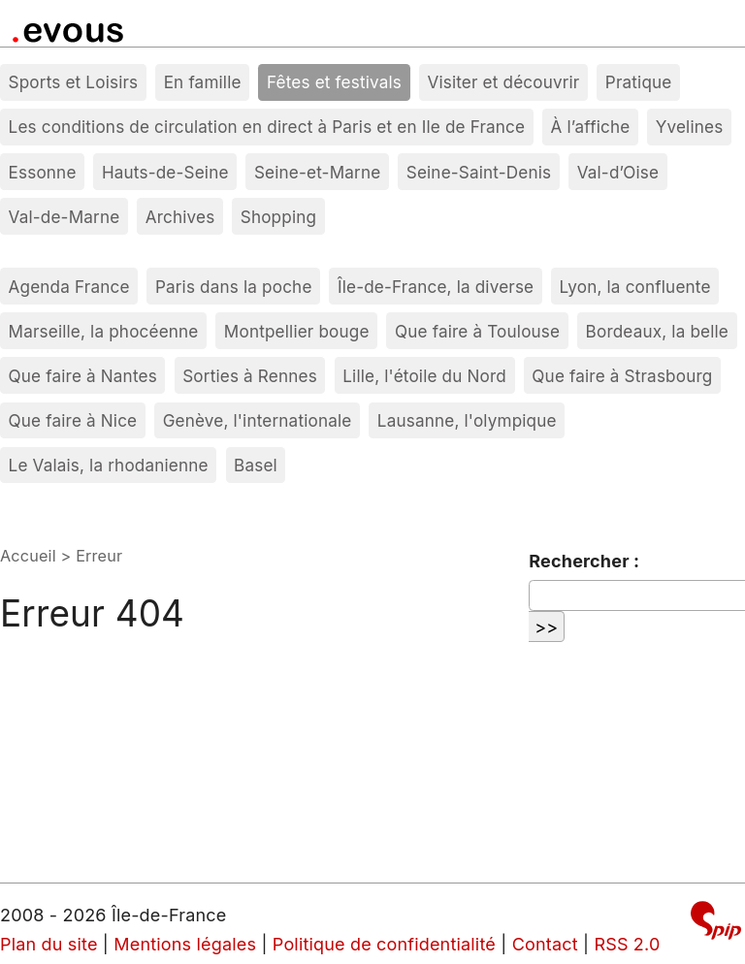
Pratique (638, 82)
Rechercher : (584, 561)
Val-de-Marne (64, 217)
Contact (545, 944)
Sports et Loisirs (74, 82)
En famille (203, 82)
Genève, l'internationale (257, 420)
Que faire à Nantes (83, 376)
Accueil (28, 555)
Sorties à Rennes (249, 376)
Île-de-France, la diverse (436, 286)
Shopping (278, 217)
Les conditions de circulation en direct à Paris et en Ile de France (267, 126)
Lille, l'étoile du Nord (424, 376)
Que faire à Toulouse (477, 331)
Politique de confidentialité (384, 944)
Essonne (43, 172)
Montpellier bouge (297, 331)
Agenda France (69, 286)
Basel (255, 465)
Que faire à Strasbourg (622, 376)
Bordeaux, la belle (657, 331)
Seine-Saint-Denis (479, 172)
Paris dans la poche (233, 286)
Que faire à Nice (73, 420)
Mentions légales (184, 944)
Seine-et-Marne (317, 172)
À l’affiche (591, 126)
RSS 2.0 (627, 944)
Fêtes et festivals (334, 82)
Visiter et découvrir (503, 82)
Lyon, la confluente (635, 286)
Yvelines (690, 126)
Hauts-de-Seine (165, 172)
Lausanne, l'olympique (467, 420)
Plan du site (49, 944)
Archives (180, 217)
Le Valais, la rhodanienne (109, 465)
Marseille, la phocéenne (104, 331)
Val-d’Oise (618, 172)
